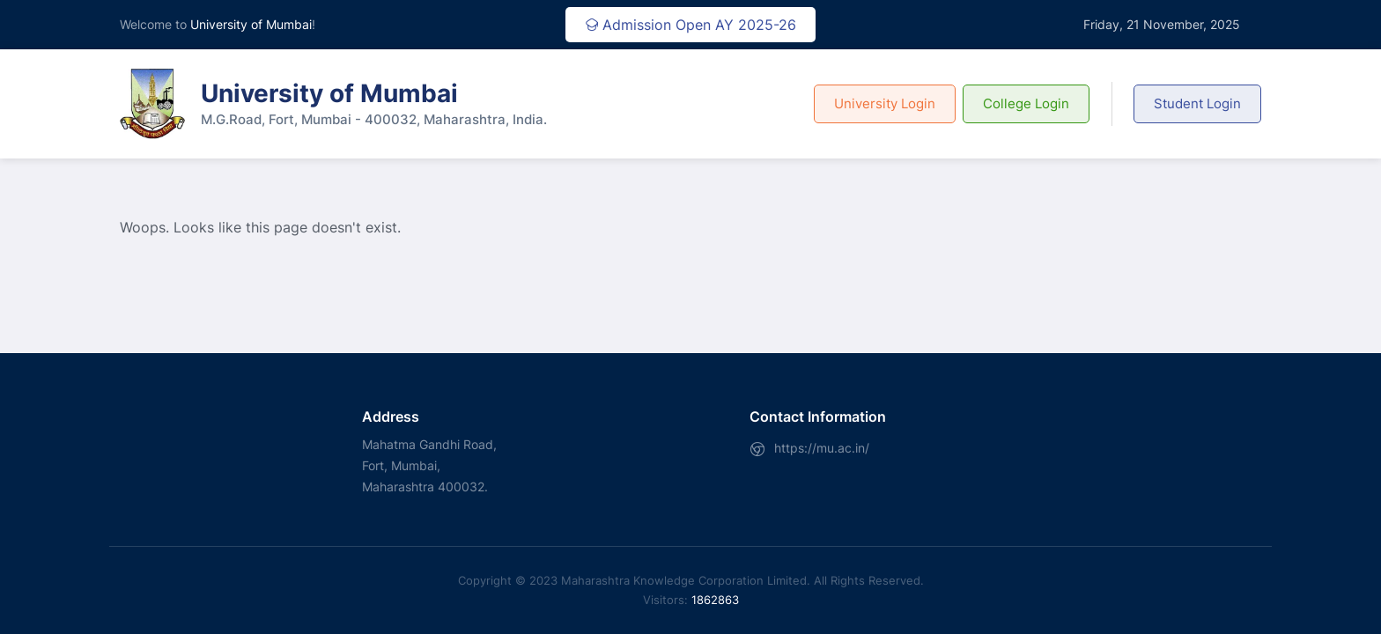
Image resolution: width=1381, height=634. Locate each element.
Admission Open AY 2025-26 (690, 24)
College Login (1026, 103)
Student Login (1197, 103)
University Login (884, 103)
